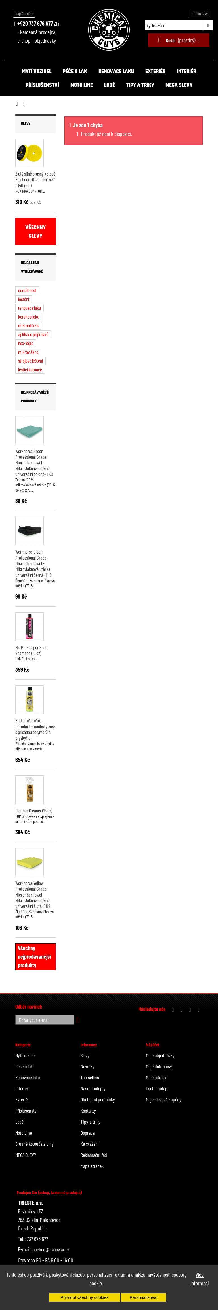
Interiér (186, 72)
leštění (23, 299)
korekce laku (28, 316)
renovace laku (29, 308)
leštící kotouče (30, 369)
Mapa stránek (92, 1166)
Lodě (109, 85)
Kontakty (88, 1110)
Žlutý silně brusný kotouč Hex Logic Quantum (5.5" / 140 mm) (35, 179)
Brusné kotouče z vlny (34, 1144)
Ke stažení (89, 1144)
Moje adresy (156, 1077)
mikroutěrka (28, 325)
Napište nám (24, 13)
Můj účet (152, 1045)
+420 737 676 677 (35, 23)
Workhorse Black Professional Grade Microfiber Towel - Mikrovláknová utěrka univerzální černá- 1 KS (33, 563)
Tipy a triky (140, 85)
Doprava (88, 1133)
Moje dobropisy (159, 1066)
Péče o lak (75, 72)
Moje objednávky (160, 1055)
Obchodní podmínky (98, 1099)
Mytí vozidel (36, 72)
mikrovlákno (28, 352)
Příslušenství (42, 85)
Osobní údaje (157, 1088)
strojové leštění (30, 360)
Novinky (88, 1066)
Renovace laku (116, 72)
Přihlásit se (200, 13)
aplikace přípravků (33, 334)
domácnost (27, 290)
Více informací (199, 1278)
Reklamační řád (94, 1155)
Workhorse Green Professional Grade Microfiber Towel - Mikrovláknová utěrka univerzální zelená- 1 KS (34, 462)
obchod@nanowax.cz (51, 1249)
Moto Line (81, 85)
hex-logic (25, 343)
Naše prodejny (93, 1088)
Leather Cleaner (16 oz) (33, 810)
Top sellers (90, 1077)
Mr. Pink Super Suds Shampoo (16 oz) (31, 650)
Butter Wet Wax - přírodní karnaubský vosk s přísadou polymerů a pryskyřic (35, 729)
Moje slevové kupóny (163, 1099)
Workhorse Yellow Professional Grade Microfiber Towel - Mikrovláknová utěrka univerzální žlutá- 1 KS (32, 894)
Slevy (25, 124)
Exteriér (155, 72)
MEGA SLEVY (178, 85)
